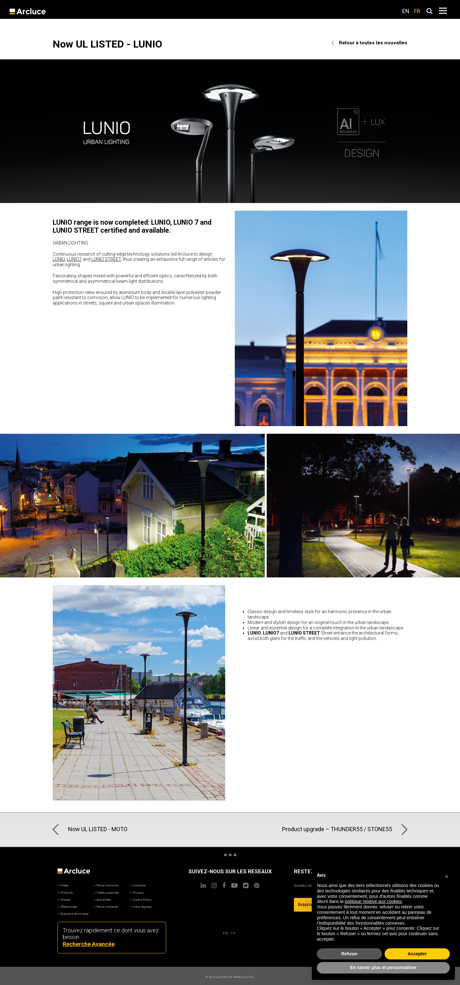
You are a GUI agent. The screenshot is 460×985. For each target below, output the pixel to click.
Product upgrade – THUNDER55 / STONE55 (344, 829)
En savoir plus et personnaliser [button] (383, 967)
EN (406, 11)
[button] (446, 875)
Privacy (138, 892)
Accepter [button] (417, 953)
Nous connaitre (107, 885)
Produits (66, 892)
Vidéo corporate (107, 892)
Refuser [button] (349, 953)
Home (64, 885)
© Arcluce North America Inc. (230, 977)
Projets (65, 899)
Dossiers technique (74, 913)
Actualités (103, 899)
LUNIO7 (74, 259)
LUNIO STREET (106, 259)
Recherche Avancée (89, 944)
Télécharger (69, 906)
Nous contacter (107, 906)
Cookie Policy (142, 899)
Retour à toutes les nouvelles (369, 43)
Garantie (139, 885)
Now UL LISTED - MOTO (90, 829)
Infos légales (142, 906)
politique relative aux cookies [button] (373, 901)
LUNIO (59, 259)
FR (417, 11)
